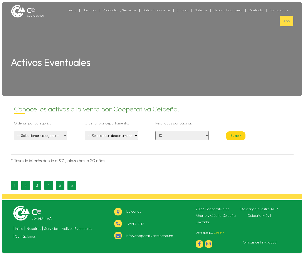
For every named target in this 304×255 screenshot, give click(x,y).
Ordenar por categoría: (32, 123)
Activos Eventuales (77, 228)
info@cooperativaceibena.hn (149, 235)
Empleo (183, 10)
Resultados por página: (173, 123)
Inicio (73, 10)
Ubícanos (127, 211)
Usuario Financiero (228, 10)
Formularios (278, 10)
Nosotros (90, 10)
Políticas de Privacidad (259, 242)
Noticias (201, 10)
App (286, 21)
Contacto (256, 10)
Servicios (51, 228)
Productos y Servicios (119, 10)
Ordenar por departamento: (107, 123)
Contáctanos (25, 236)
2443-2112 (135, 223)
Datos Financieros (157, 10)
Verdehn (219, 232)
